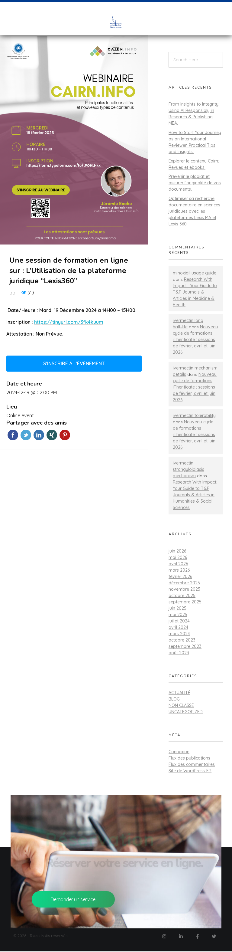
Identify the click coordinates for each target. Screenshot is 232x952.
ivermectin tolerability (194, 415)
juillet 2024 (179, 621)
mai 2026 (178, 557)
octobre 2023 (182, 640)
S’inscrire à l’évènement (74, 363)
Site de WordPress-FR (190, 770)
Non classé (181, 705)
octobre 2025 (182, 595)
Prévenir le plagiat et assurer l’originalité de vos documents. (195, 183)
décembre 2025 (184, 583)
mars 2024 (179, 633)
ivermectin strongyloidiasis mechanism (188, 469)
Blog (174, 699)
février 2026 (180, 576)
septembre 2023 (185, 646)
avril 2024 (178, 627)
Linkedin (39, 435)
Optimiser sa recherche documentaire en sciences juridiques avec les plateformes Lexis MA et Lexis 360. (194, 211)
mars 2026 (179, 570)
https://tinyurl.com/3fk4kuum (68, 322)
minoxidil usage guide (194, 273)
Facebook (13, 435)
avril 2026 (178, 563)
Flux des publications (189, 758)
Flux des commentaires (192, 764)
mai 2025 (178, 614)
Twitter (26, 435)
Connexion (179, 751)
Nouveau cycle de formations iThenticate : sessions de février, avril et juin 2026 (195, 339)
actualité (179, 692)
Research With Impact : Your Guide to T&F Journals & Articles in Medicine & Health (195, 292)
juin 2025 (177, 608)
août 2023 (179, 652)
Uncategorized (186, 711)
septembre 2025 (185, 602)
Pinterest (65, 435)
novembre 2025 (184, 589)
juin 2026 (177, 551)
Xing (52, 435)
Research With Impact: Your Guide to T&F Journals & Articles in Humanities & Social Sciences (195, 494)
